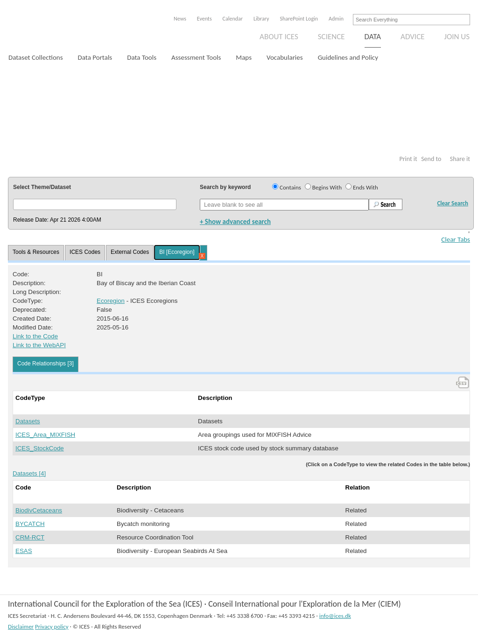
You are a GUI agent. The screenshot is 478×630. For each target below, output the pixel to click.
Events (204, 18)
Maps (244, 57)
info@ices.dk (335, 615)
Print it (408, 159)
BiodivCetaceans (38, 510)
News (180, 18)
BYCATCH (30, 523)
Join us (457, 37)
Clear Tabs (455, 239)
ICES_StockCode (39, 448)
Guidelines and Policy (348, 57)
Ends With (365, 187)
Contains (290, 187)
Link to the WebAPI (39, 345)
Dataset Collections (35, 57)
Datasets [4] (29, 473)
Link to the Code (35, 336)
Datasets (27, 421)
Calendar (233, 18)
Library (261, 18)
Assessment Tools (196, 57)
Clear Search (452, 203)
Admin (336, 18)
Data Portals (95, 57)
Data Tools (141, 57)
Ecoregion (111, 300)
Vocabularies (285, 57)
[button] (94, 204)
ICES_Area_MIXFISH (45, 434)
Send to (431, 159)
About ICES (279, 37)
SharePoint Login (299, 18)
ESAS (23, 550)
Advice (412, 37)
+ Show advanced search (235, 221)
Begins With (327, 187)
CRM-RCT (29, 537)
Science (331, 37)
